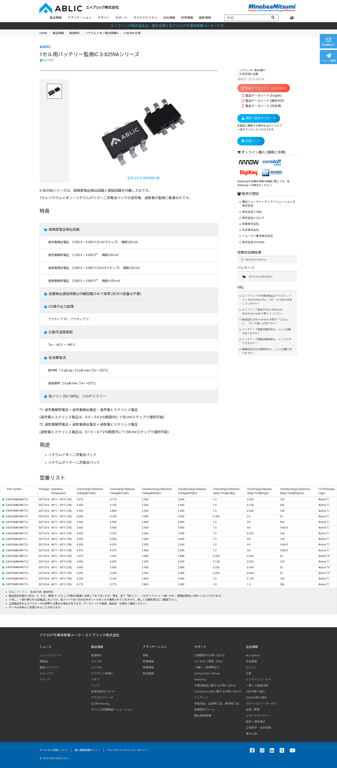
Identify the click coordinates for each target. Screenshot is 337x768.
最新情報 (205, 17)
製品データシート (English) (262, 95)
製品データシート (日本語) (261, 106)
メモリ (95, 679)
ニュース (45, 647)
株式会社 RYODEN (253, 242)
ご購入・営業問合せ (206, 667)
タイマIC (96, 661)
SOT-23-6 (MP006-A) (257, 277)
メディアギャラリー (258, 715)
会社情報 (169, 17)
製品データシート (264, 88)
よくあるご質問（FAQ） (209, 661)
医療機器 (148, 661)
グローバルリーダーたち (261, 703)
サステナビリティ (145, 17)
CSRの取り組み (255, 691)
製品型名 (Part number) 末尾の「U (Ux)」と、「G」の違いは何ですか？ (265, 321)
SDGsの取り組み (256, 697)
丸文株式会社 (250, 230)
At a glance (253, 655)
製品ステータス (18, 591)
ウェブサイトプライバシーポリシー (127, 750)
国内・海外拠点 (255, 721)
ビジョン (251, 667)
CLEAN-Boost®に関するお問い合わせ (218, 691)
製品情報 (56, 17)
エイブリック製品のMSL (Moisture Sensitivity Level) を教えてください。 (263, 311)
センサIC (96, 667)
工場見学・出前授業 (258, 727)
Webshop (200, 679)
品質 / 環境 (252, 709)
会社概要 (251, 661)
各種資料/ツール (204, 709)
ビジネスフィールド (258, 679)
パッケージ (245, 268)
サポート (121, 17)
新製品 (44, 661)
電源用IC (74, 33)
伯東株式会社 (250, 224)
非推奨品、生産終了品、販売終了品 (216, 703)
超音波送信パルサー (103, 691)
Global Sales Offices (207, 673)
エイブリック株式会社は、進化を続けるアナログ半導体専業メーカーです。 (168, 26)
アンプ (95, 685)
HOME (43, 33)
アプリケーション (79, 17)
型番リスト (251, 141)
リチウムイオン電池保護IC (101, 33)
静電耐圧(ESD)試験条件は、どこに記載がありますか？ (267, 351)
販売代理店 (250, 194)
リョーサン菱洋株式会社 (257, 236)
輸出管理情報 (202, 715)
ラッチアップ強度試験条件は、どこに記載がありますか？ (266, 331)
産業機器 (148, 667)
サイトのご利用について (54, 750)
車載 (145, 655)
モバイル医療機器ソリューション (112, 709)
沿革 (248, 673)
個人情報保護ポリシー (87, 750)
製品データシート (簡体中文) (263, 100)
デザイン (104, 17)
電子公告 (251, 733)
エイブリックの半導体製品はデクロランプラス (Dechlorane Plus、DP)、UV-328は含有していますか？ (267, 299)
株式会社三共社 (252, 211)
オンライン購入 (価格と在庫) (263, 152)
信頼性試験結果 (249, 252)
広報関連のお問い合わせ (209, 655)
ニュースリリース (50, 655)
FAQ (240, 287)
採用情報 (187, 17)
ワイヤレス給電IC (102, 673)
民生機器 (148, 673)
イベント (45, 679)
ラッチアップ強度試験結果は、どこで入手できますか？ (266, 341)
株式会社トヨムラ (253, 217)
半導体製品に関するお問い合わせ (215, 685)
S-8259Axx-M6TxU (253, 259)
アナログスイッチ (102, 697)
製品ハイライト (49, 667)
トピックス (47, 673)
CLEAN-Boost (100, 703)
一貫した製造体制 (257, 685)
